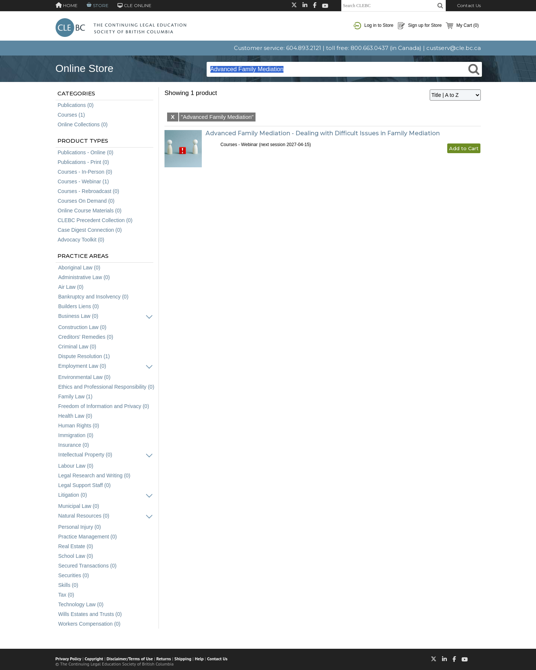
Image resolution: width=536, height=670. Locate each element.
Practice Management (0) (87, 537)
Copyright (94, 658)
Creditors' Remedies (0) (85, 337)
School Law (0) (75, 556)
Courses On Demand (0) (86, 201)
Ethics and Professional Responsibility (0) (106, 387)
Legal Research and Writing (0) (94, 475)
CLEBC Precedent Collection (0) (95, 220)
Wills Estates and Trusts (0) (90, 614)
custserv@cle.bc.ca (453, 47)
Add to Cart (464, 148)
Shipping (183, 658)
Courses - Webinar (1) (83, 181)
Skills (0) (68, 585)
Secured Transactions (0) (87, 566)
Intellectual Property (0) (85, 455)
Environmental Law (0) (84, 377)
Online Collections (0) (83, 124)
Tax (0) (66, 595)
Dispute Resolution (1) (84, 356)
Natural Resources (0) (83, 516)
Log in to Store (373, 25)
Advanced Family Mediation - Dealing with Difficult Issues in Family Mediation (323, 133)
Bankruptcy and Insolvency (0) (93, 297)
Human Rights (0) (78, 426)
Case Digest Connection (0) (90, 230)
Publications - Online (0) (85, 152)
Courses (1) (71, 115)
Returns (163, 658)
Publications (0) (76, 105)
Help (199, 658)
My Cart (462, 25)
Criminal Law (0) (77, 347)
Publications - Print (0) (83, 162)
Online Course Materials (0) (90, 211)
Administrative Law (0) (84, 277)
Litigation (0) (72, 495)
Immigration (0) (75, 435)
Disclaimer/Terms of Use (130, 658)
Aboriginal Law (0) (79, 268)
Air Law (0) (71, 287)
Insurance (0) (73, 445)
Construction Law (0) (82, 327)
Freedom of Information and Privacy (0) (103, 406)
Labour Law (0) (75, 466)
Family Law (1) (75, 396)
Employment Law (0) (82, 366)
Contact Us (469, 5)
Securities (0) (73, 575)
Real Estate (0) (75, 546)
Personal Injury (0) (79, 527)
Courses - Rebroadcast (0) (88, 191)
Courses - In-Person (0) (85, 172)
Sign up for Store (420, 25)
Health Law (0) (75, 416)
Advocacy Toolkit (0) (81, 240)
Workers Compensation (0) (89, 624)
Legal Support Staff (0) (84, 485)
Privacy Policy (68, 658)
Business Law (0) (78, 316)
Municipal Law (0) (78, 506)
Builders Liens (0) (78, 306)
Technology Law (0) (80, 604)
